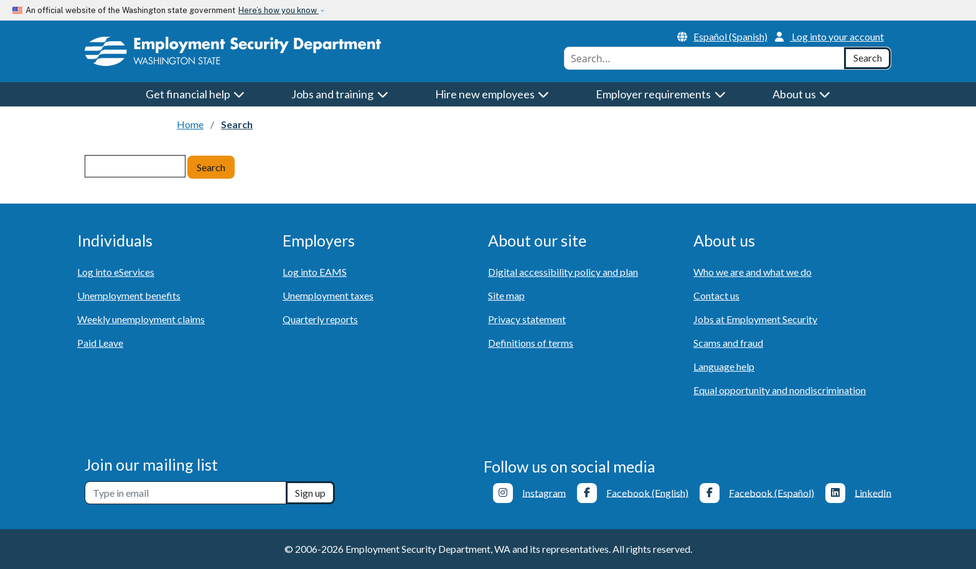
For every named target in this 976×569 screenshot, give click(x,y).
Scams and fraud (728, 343)
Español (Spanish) (722, 36)
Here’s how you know (278, 10)
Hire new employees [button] (492, 94)
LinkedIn (873, 492)
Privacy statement (527, 319)
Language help (723, 366)
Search (211, 167)
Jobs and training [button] (339, 94)
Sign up (310, 493)
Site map (506, 295)
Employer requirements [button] (661, 94)
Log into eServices (115, 272)
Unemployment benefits (129, 295)
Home (190, 124)
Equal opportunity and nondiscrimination (779, 390)
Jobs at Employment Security (755, 319)
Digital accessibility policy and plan (563, 272)
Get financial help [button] (195, 94)
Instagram (544, 492)
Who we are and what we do (752, 272)
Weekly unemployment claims (141, 319)
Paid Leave (100, 343)
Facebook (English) (647, 492)
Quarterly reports (320, 319)
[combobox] (704, 58)
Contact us (716, 295)
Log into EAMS (315, 272)
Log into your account (829, 36)
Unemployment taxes (328, 295)
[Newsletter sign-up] (185, 492)
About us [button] (801, 94)
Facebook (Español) (771, 492)
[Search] (867, 58)
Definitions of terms (530, 343)
